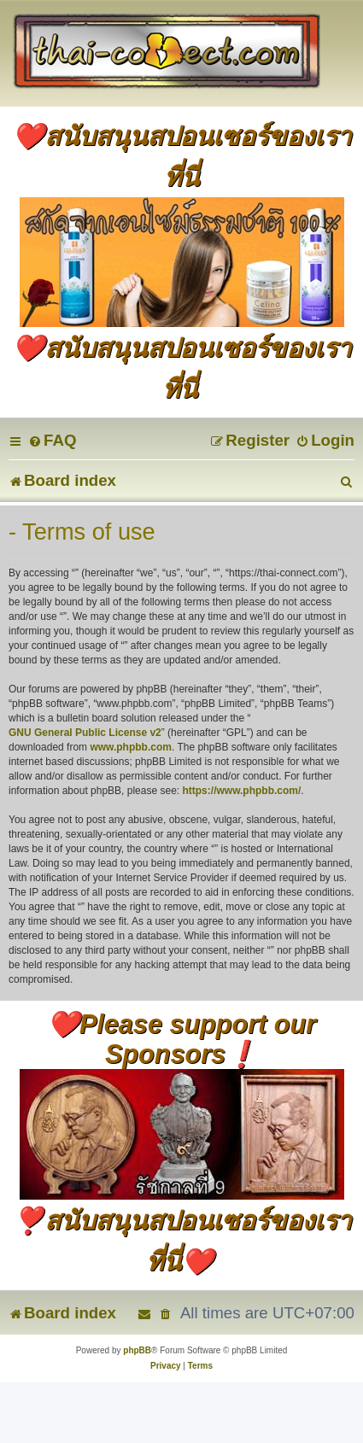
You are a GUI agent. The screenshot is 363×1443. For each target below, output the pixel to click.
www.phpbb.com (131, 747)
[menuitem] (52, 440)
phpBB (137, 1350)
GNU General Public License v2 (85, 733)
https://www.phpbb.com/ (241, 791)
